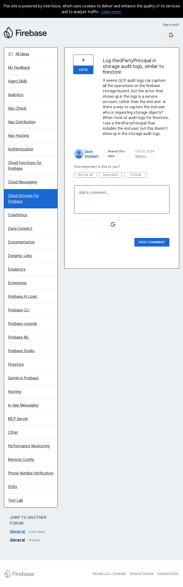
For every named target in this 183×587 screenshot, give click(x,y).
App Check (17, 108)
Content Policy (168, 573)
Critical (138, 175)
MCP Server (18, 419)
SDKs (12, 486)
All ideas (22, 54)
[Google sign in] (171, 35)
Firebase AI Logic (22, 296)
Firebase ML (18, 337)
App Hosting (18, 135)
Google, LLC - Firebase (109, 573)
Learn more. (111, 12)
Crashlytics (17, 215)
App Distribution (22, 122)
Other (13, 432)
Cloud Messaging (22, 182)
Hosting (14, 391)
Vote (83, 70)
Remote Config (21, 459)
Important (112, 175)
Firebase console (22, 323)
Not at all (87, 175)
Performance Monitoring (29, 446)
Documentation (21, 242)
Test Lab (15, 500)
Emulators (16, 269)
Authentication (20, 149)
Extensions (17, 283)
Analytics (15, 95)
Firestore (16, 364)
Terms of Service (141, 573)
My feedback (19, 67)
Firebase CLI (18, 310)
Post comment (152, 242)
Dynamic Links (20, 255)
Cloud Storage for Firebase (23, 198)
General (18, 531)
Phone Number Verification (30, 473)
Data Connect (20, 228)
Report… (141, 156)
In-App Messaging (23, 405)
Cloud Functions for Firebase (25, 165)
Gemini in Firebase (23, 378)
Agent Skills (17, 81)
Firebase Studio (21, 351)
